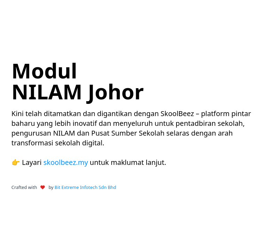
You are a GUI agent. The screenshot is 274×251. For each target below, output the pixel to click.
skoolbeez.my (66, 162)
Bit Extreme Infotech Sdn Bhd (85, 187)
